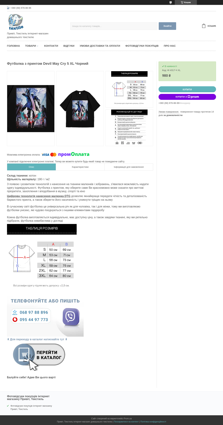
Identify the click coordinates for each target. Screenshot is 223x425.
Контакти (51, 45)
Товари (30, 45)
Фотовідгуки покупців (142, 45)
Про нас (170, 45)
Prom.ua (128, 418)
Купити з (187, 96)
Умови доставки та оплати (100, 45)
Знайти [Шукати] (167, 26)
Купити (187, 89)
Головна (13, 45)
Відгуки (68, 45)
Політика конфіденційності (153, 421)
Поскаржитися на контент (126, 421)
